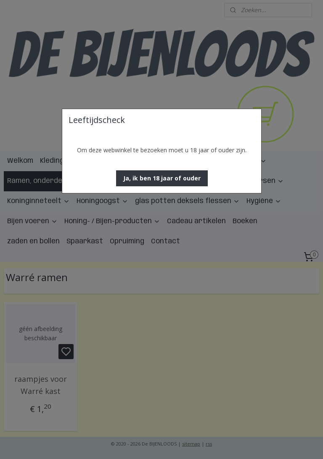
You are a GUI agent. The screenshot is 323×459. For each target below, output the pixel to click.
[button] (162, 178)
